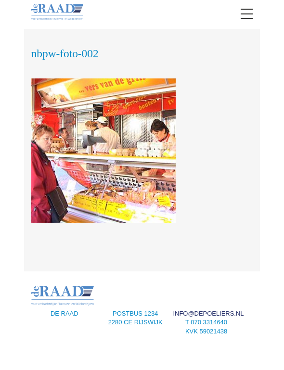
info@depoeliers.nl (208, 313)
